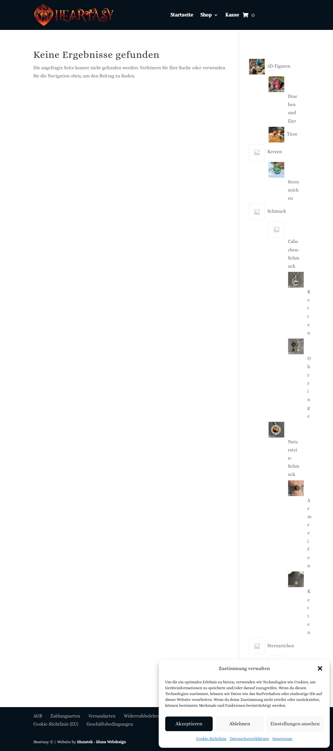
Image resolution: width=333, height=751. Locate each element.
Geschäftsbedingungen (110, 724)
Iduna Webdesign (111, 742)
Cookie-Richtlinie (211, 738)
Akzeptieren (189, 724)
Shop (206, 15)
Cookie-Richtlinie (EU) (55, 724)
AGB (37, 715)
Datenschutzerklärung (249, 738)
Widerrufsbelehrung (144, 715)
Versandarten (102, 715)
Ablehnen (239, 724)
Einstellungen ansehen (295, 724)
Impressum (283, 738)
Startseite (181, 15)
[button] (320, 668)
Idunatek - (86, 742)
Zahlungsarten (65, 715)
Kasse (232, 15)
